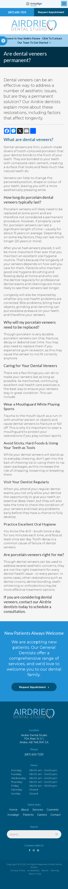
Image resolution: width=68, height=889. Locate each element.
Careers (42, 814)
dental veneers (37, 139)
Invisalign (13, 814)
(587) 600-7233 (34, 754)
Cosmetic (53, 809)
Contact (55, 814)
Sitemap (54, 870)
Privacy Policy (18, 870)
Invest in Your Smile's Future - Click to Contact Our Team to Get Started (34, 40)
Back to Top (35, 873)
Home (13, 809)
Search (45, 870)
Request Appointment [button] (51, 12)
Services (37, 809)
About (25, 809)
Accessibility (33, 870)
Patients (28, 814)
